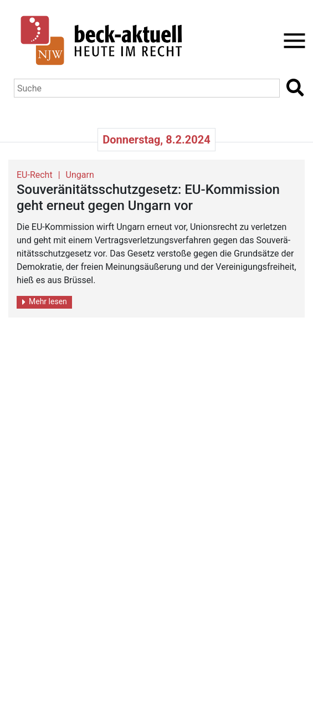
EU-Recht (35, 175)
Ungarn (80, 175)
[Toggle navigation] (291, 40)
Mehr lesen (44, 301)
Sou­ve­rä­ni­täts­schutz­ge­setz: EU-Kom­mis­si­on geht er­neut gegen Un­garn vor (148, 197)
